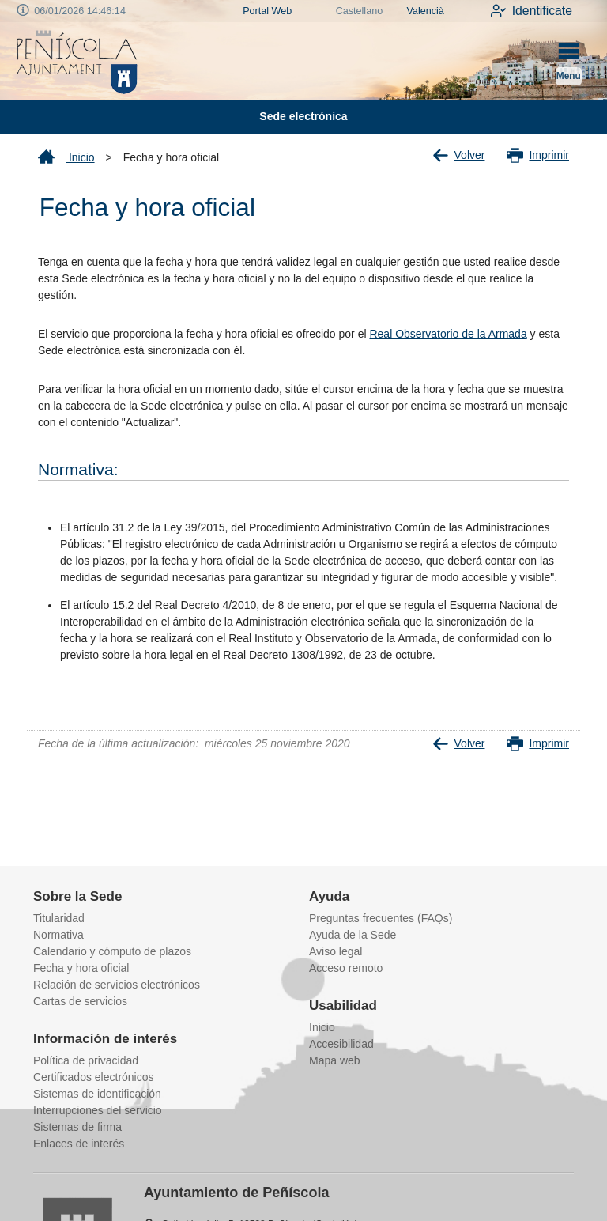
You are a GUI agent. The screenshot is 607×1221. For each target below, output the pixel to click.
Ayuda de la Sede (352, 934)
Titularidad (59, 918)
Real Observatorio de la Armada (447, 333)
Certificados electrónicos (93, 1077)
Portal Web (267, 11)
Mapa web (334, 1060)
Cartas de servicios (80, 1001)
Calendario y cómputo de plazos (112, 951)
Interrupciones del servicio (97, 1110)
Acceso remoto (346, 968)
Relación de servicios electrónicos (116, 984)
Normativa (58, 934)
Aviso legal (335, 951)
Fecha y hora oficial (81, 968)
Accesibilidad (341, 1044)
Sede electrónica (303, 116)
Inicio (66, 157)
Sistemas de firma (77, 1127)
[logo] (77, 61)
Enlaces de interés (78, 1143)
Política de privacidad (85, 1060)
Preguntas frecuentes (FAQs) (380, 918)
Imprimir (538, 155)
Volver (458, 155)
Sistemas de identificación (97, 1093)
